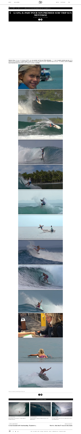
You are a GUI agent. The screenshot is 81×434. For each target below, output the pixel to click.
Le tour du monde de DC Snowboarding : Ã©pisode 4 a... (22, 425)
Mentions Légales (55, 431)
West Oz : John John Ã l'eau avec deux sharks (61, 425)
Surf (19, 8)
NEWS (10, 2)
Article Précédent (13, 423)
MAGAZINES (16, 2)
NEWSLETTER (46, 431)
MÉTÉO (57, 2)
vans (24, 391)
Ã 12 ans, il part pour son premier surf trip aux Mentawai (36, 8)
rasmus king (18, 391)
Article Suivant (68, 423)
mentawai (13, 391)
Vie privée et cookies (62, 431)
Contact (50, 431)
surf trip (21, 391)
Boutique (63, 2)
